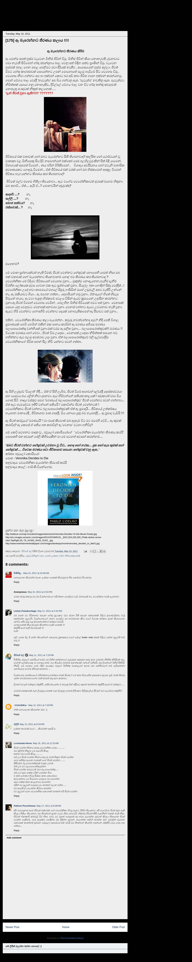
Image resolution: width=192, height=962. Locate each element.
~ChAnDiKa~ (20, 705)
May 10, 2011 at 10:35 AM (36, 573)
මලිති (16, 724)
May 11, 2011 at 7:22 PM (41, 655)
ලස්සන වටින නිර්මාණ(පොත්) (65, 556)
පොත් (47, 556)
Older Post (118, 927)
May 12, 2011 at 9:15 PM (32, 724)
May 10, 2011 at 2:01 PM (40, 592)
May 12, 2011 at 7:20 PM (40, 705)
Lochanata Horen (23, 743)
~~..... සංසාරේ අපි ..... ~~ (40, 12)
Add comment (14, 837)
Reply (16, 582)
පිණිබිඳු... (18, 573)
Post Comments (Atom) (71, 938)
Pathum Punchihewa (24, 806)
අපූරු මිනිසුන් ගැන (35, 556)
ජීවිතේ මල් (19, 655)
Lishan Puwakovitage (25, 611)
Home (65, 927)
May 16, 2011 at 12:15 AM (46, 743)
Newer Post (12, 927)
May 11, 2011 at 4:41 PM (49, 611)
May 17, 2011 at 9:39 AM (49, 806)
